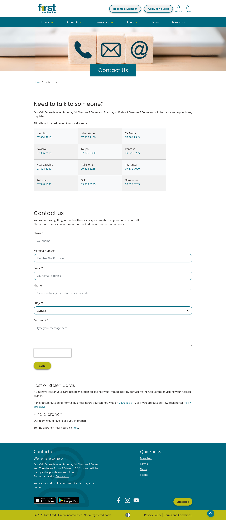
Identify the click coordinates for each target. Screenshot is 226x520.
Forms (144, 464)
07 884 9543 (132, 137)
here (75, 427)
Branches (146, 458)
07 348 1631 (44, 184)
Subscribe (183, 501)
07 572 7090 (132, 168)
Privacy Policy (152, 515)
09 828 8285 (132, 153)
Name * (38, 233)
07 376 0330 (88, 153)
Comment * (41, 320)
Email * (38, 268)
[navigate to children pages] (52, 22)
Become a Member (125, 8)
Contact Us (62, 476)
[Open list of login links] (188, 8)
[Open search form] (178, 8)
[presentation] (52, 352)
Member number (44, 250)
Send (42, 365)
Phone (38, 285)
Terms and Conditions (178, 515)
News (143, 469)
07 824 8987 (44, 168)
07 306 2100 (88, 137)
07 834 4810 (44, 137)
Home (37, 82)
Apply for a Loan (158, 8)
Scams (144, 474)
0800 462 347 (127, 402)
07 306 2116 (44, 153)
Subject (38, 303)
